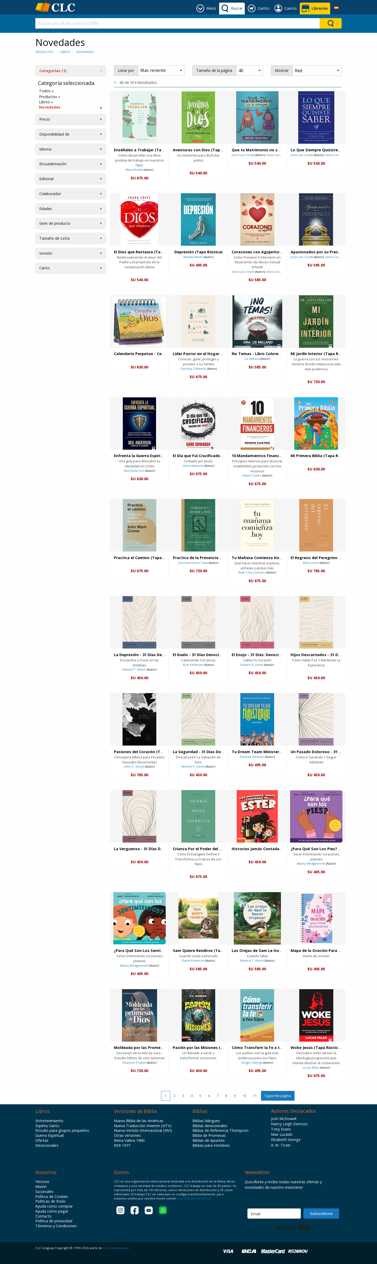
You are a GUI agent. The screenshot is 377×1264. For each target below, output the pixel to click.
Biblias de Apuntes (208, 1140)
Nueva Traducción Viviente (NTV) (142, 1125)
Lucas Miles (311, 1067)
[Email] (274, 1213)
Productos (44, 52)
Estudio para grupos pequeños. (62, 1130)
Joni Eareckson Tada (193, 563)
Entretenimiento (49, 1120)
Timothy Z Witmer (193, 369)
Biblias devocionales (209, 1125)
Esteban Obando (252, 757)
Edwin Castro (252, 475)
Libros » (46, 102)
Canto (44, 267)
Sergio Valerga (252, 1062)
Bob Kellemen (193, 665)
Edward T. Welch (134, 669)
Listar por (126, 70)
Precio (44, 119)
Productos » (49, 96)
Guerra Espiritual (49, 1135)
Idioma (45, 149)
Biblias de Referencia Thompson (220, 1130)
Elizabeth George (286, 1139)
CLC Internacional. (116, 1248)
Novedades (84, 52)
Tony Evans (281, 1129)
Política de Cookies (51, 1196)
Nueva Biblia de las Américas (138, 1120)
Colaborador (50, 193)
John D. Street (134, 766)
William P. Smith (193, 766)
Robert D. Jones (252, 665)
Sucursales (44, 1191)
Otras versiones (127, 1135)
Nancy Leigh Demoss (289, 1123)
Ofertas (41, 1140)
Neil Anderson (134, 471)
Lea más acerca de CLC (194, 1198)
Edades (45, 208)
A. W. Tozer (281, 1145)
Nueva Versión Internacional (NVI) (143, 1130)
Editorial (46, 178)
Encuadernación (52, 163)
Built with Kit (293, 1227)
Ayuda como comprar (54, 1206)
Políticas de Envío (50, 1201)
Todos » (46, 91)
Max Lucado (281, 1134)
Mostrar (282, 70)
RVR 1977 (122, 1145)
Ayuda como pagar (51, 1211)
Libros (65, 52)
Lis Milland (252, 359)
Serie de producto (54, 223)
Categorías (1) (52, 70)
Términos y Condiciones (56, 1226)
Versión (45, 253)
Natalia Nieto (193, 257)
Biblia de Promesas (209, 1135)
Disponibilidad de (54, 134)
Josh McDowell (283, 1118)
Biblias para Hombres (211, 1145)
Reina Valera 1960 (129, 1140)
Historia (42, 1181)
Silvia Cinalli (275, 155)
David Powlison (193, 960)
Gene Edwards (193, 466)
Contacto (43, 1216)
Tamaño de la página (214, 70)
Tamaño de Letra (54, 238)
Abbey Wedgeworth (311, 863)
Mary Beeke (134, 170)
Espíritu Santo (47, 1125)
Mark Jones (311, 563)
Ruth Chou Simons (252, 572)
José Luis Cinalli (243, 155)
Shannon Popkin (134, 1062)
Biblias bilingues (206, 1120)
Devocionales (46, 1145)
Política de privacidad (53, 1221)
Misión (41, 1186)
